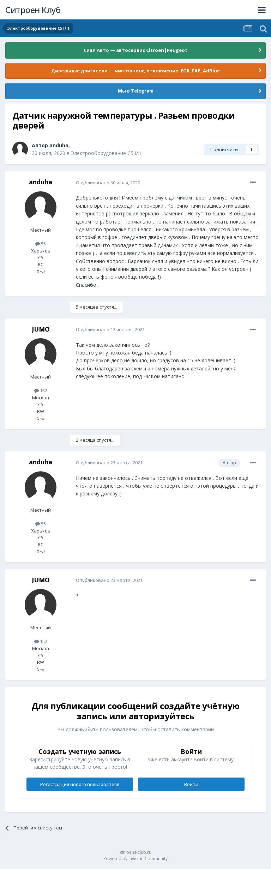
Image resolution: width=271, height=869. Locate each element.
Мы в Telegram (135, 91)
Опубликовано (108, 182)
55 (40, 243)
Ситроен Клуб (32, 10)
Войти (191, 784)
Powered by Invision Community (135, 859)
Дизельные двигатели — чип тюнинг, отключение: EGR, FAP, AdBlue (135, 70)
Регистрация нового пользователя (79, 784)
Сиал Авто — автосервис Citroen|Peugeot (135, 50)
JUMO (41, 329)
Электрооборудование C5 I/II (106, 153)
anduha (58, 145)
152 (40, 390)
